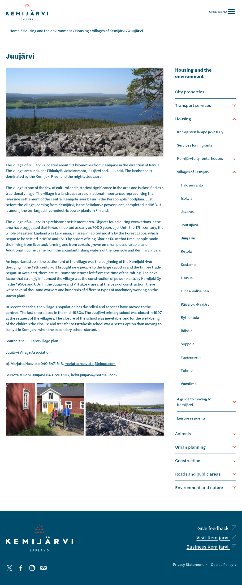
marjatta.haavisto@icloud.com (90, 363)
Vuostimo (189, 383)
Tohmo (187, 370)
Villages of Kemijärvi (108, 30)
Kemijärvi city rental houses (200, 158)
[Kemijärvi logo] (39, 537)
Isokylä (186, 198)
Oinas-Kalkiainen (195, 291)
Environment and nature (199, 487)
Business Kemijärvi (211, 546)
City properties (189, 91)
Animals (183, 433)
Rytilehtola (190, 317)
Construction (187, 460)
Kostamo (188, 264)
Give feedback (216, 528)
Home (14, 30)
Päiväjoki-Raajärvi (195, 304)
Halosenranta (192, 185)
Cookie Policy (223, 564)
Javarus (187, 211)
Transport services (193, 105)
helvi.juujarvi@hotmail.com (94, 374)
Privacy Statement (190, 564)
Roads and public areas (197, 474)
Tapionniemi (191, 357)
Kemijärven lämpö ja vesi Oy (200, 131)
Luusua (187, 277)
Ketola (186, 251)
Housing (82, 30)
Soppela (187, 344)
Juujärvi (188, 238)
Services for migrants (194, 145)
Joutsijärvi (189, 224)
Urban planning (190, 447)
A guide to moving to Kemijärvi (194, 401)
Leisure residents (191, 418)
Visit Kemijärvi (216, 537)
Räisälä (186, 330)
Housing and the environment (47, 30)
